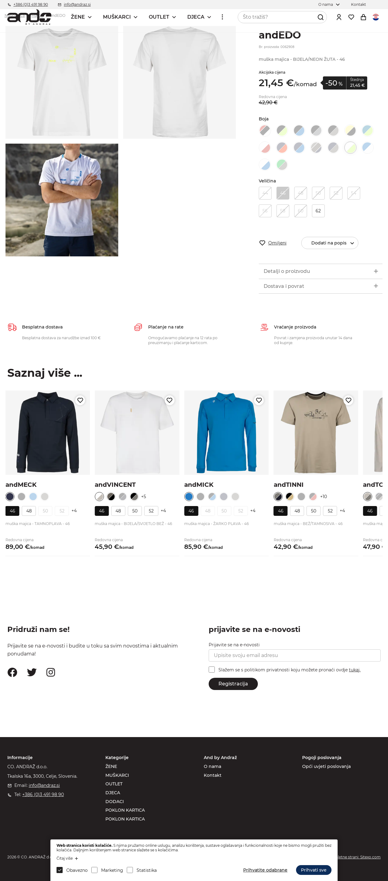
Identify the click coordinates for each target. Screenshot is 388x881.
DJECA (195, 17)
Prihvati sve (314, 870)
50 (318, 193)
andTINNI (289, 484)
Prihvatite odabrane (265, 870)
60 (300, 211)
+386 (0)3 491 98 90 (43, 794)
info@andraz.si (44, 785)
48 (300, 193)
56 (265, 211)
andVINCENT (115, 484)
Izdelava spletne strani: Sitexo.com (349, 857)
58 (282, 211)
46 (283, 193)
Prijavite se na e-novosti (234, 645)
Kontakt (212, 775)
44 (265, 193)
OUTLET (159, 17)
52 (336, 193)
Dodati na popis (334, 243)
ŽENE (78, 17)
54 (353, 193)
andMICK (199, 484)
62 (318, 211)
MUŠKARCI (117, 17)
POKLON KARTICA (125, 810)
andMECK (21, 484)
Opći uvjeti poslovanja (326, 766)
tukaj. (355, 670)
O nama (212, 766)
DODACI (114, 801)
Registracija (233, 684)
